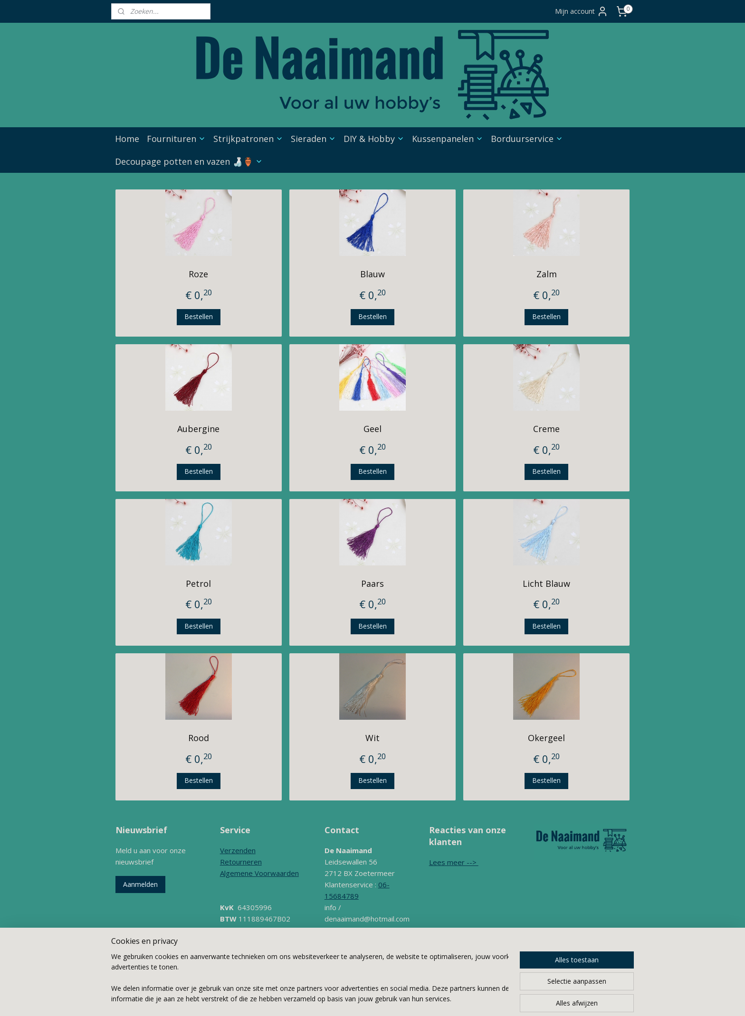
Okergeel (546, 737)
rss (391, 980)
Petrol (198, 583)
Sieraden (313, 138)
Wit (372, 737)
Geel (372, 428)
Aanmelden (140, 884)
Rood (198, 737)
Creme (546, 428)
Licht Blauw (546, 583)
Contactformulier (352, 941)
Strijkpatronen (248, 138)
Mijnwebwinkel (510, 980)
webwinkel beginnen (427, 980)
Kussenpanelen (447, 138)
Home (127, 138)
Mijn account (581, 11)
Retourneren (241, 861)
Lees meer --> (453, 862)
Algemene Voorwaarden (259, 873)
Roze (198, 274)
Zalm (546, 274)
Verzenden (238, 850)
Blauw (372, 274)
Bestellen (198, 316)
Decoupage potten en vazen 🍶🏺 (189, 161)
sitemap (371, 980)
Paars (372, 583)
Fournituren (176, 138)
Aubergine (198, 428)
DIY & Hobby (374, 138)
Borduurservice (527, 138)
